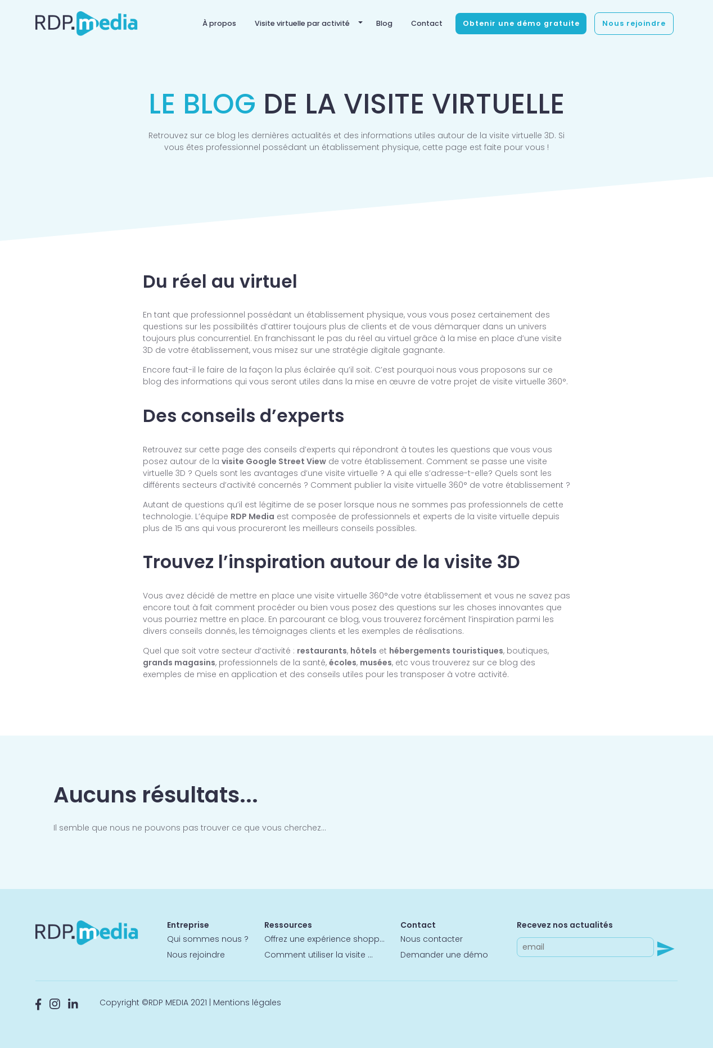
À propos (219, 23)
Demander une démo (444, 954)
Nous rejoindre (634, 23)
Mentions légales (247, 1002)
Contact (427, 23)
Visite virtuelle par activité (302, 23)
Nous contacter (431, 939)
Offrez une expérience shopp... (324, 939)
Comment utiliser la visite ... (318, 954)
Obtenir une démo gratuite (521, 23)
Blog (384, 23)
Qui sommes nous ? (208, 939)
